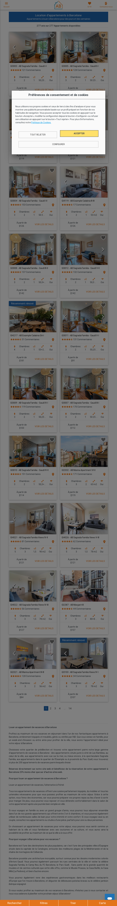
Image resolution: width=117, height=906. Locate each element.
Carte (102, 903)
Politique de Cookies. (41, 122)
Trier (73, 903)
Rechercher (14, 903)
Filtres (44, 903)
